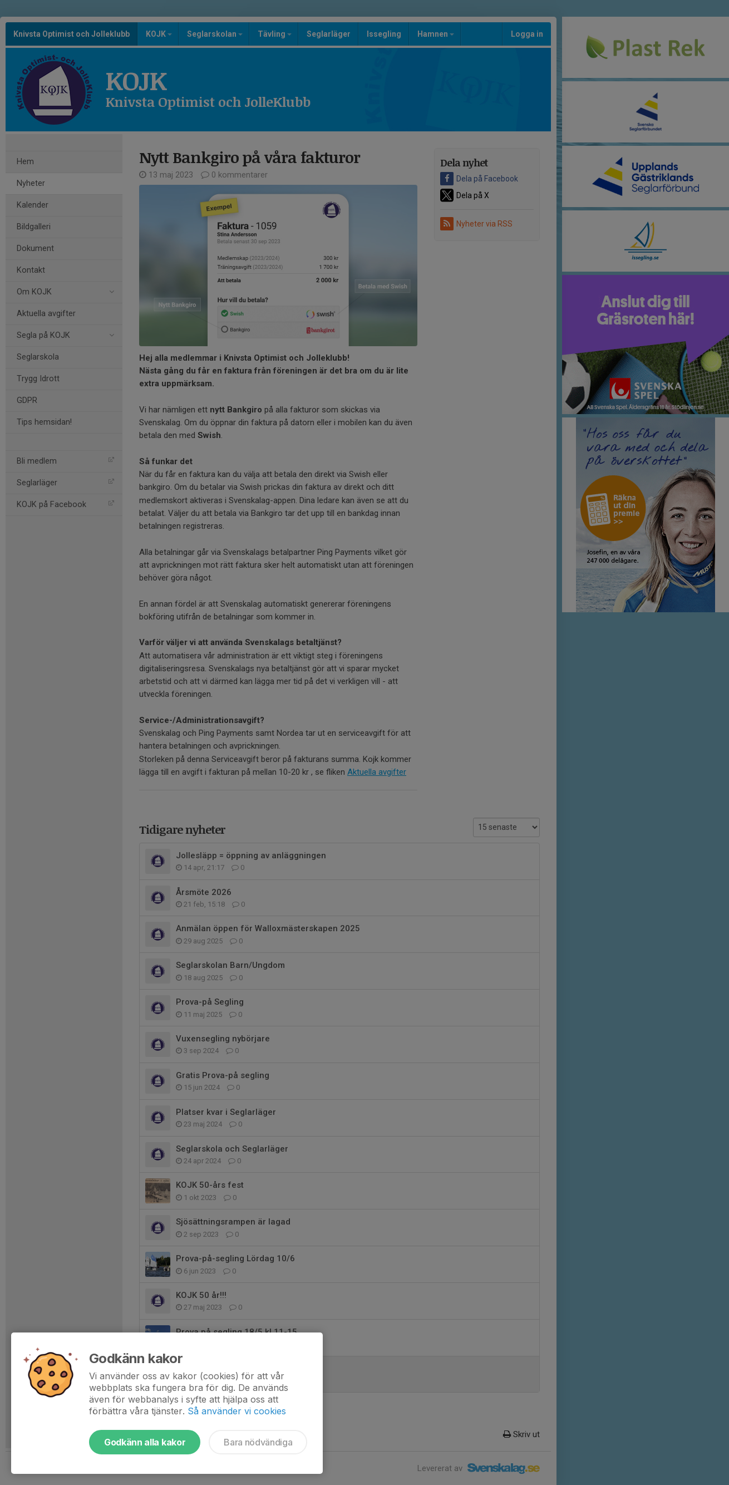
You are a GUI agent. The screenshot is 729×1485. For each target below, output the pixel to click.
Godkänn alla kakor (144, 1442)
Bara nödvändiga (258, 1442)
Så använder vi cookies (237, 1411)
